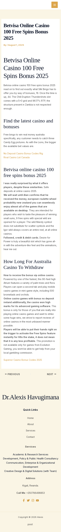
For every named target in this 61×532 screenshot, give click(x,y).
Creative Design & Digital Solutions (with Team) (30, 471)
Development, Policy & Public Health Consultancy (30, 458)
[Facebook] (23, 500)
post (30, 524)
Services (30, 430)
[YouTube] (37, 500)
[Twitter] (28, 500)
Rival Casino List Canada (17, 157)
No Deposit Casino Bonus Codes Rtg (23, 153)
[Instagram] (32, 500)
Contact (30, 436)
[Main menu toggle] (54, 5)
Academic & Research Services (30, 454)
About (30, 424)
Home (30, 418)
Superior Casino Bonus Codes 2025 (23, 359)
